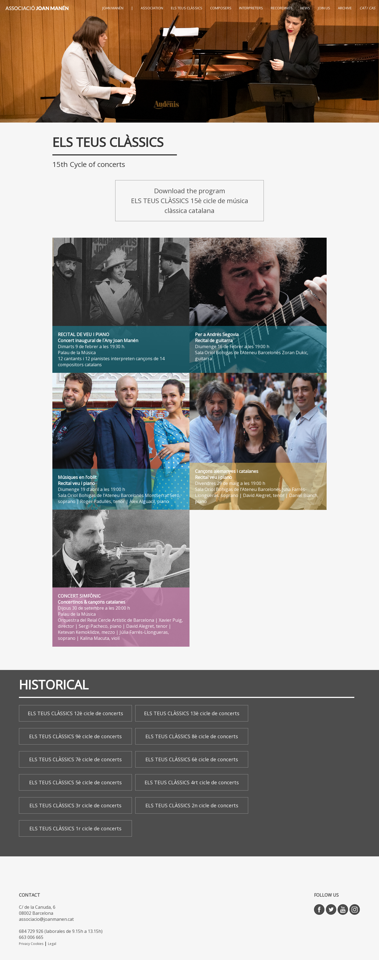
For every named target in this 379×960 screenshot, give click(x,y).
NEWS (305, 7)
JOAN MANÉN (112, 7)
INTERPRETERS (251, 7)
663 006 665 (31, 937)
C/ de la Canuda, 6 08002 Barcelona (37, 910)
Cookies (37, 943)
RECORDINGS (282, 7)
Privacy (25, 943)
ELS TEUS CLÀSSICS (186, 7)
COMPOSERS (220, 7)
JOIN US (324, 7)
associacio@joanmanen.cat (46, 919)
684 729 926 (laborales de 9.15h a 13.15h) (61, 931)
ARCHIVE (345, 7)
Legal (52, 943)
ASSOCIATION (152, 7)
